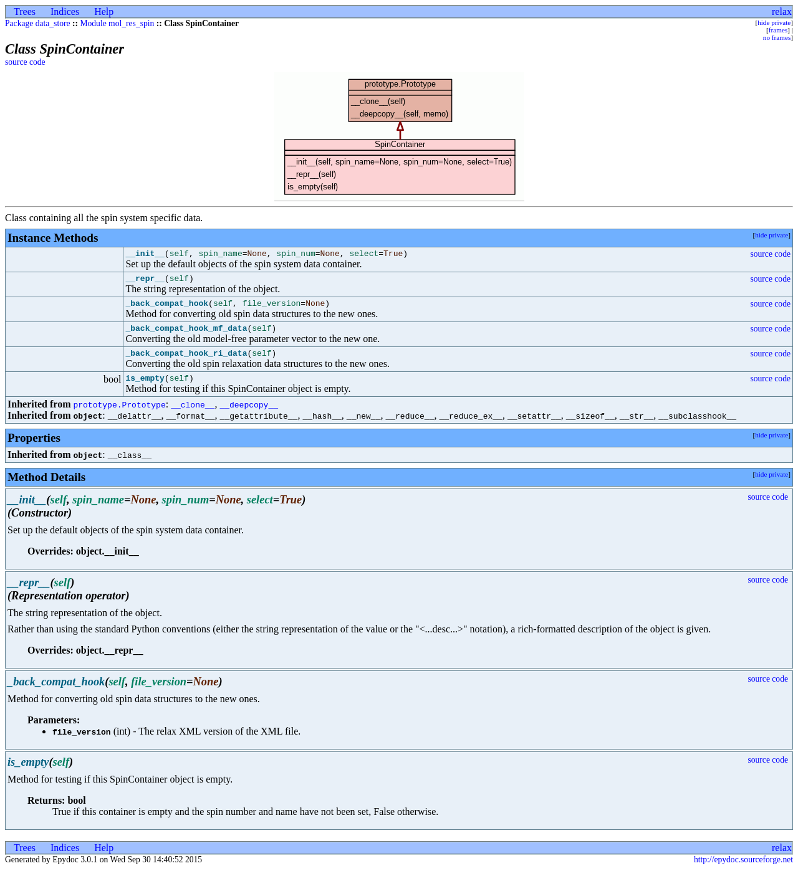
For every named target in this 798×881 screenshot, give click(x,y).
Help (103, 11)
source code (25, 62)
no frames (777, 37)
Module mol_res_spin (117, 23)
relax (782, 11)
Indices (64, 11)
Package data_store (37, 23)
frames (778, 30)
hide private (774, 22)
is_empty (144, 388)
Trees (25, 11)
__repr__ (144, 281)
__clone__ (192, 415)
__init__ (144, 254)
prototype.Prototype (119, 415)
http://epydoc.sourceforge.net (743, 870)
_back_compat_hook (166, 308)
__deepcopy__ (248, 415)
